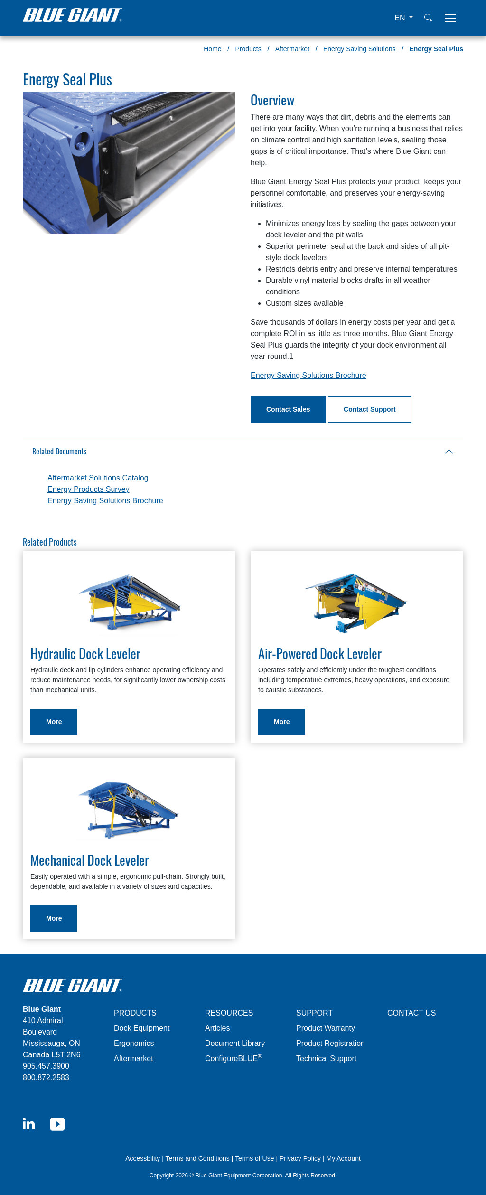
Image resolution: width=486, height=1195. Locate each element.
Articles (217, 1028)
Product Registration (330, 1043)
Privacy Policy (300, 1158)
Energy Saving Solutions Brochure (308, 375)
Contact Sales (288, 409)
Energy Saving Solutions (359, 49)
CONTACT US (411, 1013)
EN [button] (400, 18)
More (54, 721)
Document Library (235, 1043)
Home (212, 49)
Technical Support (326, 1058)
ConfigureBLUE (233, 1058)
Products (248, 49)
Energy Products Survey (88, 489)
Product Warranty (325, 1028)
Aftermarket (292, 49)
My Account (343, 1158)
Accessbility (143, 1158)
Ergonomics (134, 1043)
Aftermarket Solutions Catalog (98, 478)
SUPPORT (314, 1013)
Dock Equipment (141, 1028)
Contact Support (370, 409)
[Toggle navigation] (450, 18)
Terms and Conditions (197, 1158)
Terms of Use (254, 1158)
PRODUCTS (135, 1013)
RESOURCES (229, 1013)
